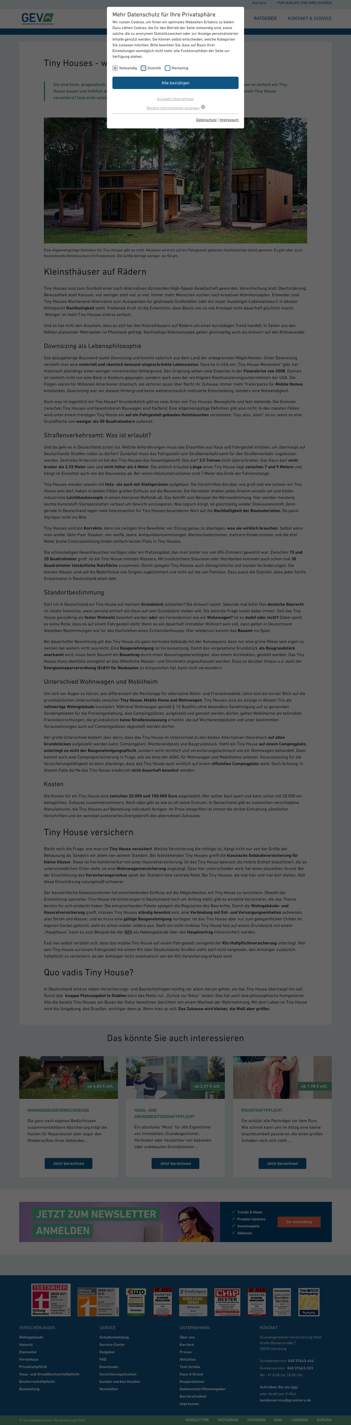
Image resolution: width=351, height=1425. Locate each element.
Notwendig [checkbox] (128, 68)
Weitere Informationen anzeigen (175, 108)
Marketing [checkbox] (180, 68)
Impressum (229, 119)
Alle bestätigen (175, 82)
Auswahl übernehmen (175, 98)
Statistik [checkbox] (154, 68)
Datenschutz (206, 119)
